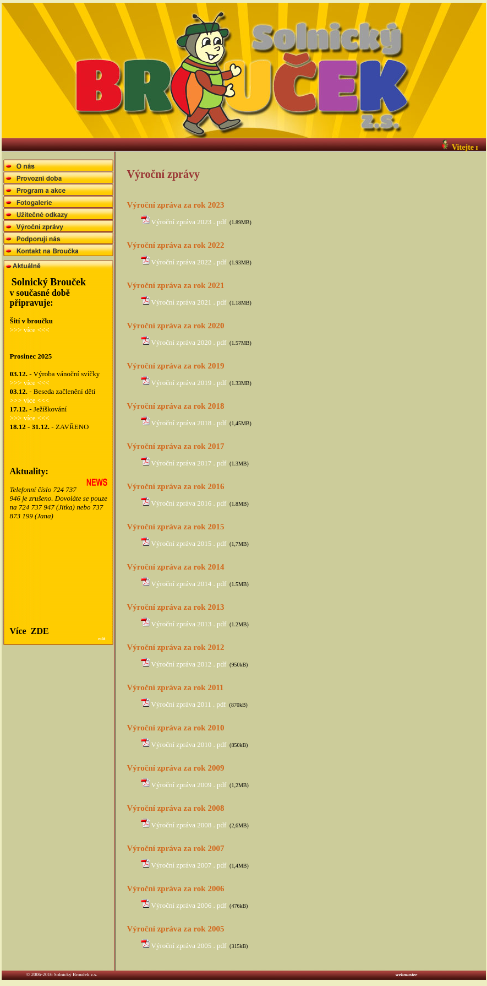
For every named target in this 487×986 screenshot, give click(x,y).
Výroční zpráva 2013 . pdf (189, 624)
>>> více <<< (30, 330)
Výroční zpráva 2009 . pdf (189, 785)
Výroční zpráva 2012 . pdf (189, 664)
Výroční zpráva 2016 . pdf (189, 503)
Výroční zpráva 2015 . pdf (189, 543)
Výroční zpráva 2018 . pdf (189, 423)
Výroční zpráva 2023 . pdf (189, 222)
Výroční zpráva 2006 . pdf (189, 905)
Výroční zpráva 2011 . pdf (188, 704)
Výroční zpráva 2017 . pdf (189, 463)
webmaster (401, 974)
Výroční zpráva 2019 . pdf (189, 382)
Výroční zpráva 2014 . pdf (189, 583)
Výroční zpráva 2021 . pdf (189, 302)
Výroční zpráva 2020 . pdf (189, 342)
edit (102, 638)
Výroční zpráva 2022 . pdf (189, 262)
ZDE (40, 631)
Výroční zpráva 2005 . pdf (189, 945)
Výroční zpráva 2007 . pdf (189, 865)
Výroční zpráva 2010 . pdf (189, 744)
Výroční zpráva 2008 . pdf (189, 825)
